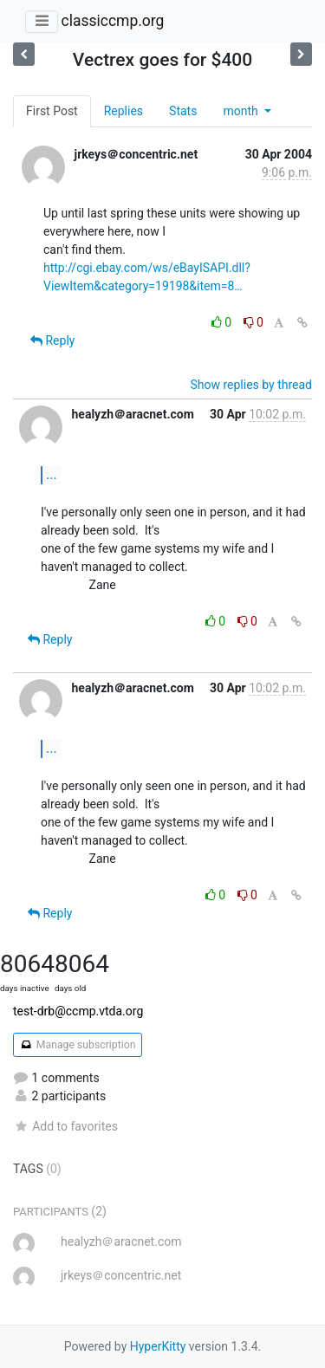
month (242, 111)
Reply (52, 340)
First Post (52, 111)
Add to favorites (65, 1126)
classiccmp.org (112, 20)
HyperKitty (158, 1346)
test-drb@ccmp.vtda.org (78, 1011)
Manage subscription (77, 1045)
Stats (183, 111)
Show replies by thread (251, 385)
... (51, 474)
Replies (123, 111)
